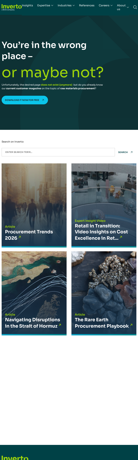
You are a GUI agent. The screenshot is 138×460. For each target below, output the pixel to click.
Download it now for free (22, 100)
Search (123, 152)
